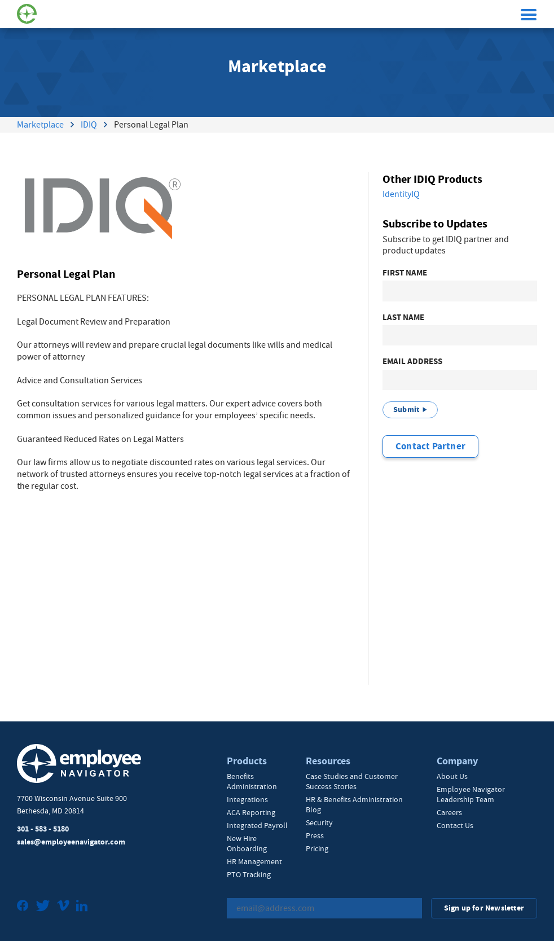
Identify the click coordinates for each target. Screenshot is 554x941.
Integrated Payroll (257, 825)
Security (319, 822)
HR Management (254, 861)
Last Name (403, 317)
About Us (452, 776)
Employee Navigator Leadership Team (471, 794)
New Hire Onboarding (247, 843)
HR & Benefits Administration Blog (354, 804)
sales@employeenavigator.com (71, 842)
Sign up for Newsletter (484, 908)
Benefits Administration (252, 781)
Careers (449, 812)
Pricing (317, 848)
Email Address (412, 361)
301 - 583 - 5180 (43, 829)
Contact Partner (430, 446)
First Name (404, 273)
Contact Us (455, 825)
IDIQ (89, 125)
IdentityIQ (401, 194)
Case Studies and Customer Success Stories (352, 781)
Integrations (247, 799)
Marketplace (40, 125)
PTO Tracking (249, 874)
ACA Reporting (251, 812)
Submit (406, 409)
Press (315, 835)
